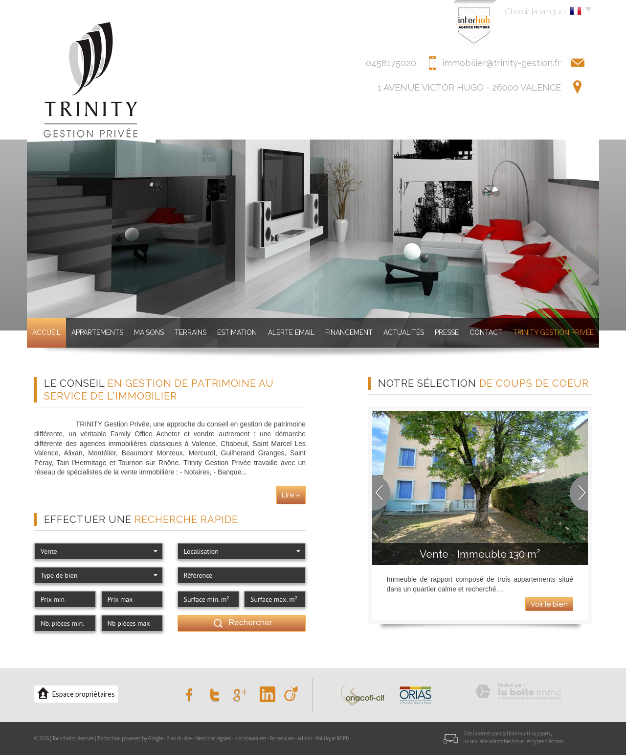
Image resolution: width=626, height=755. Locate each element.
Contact (486, 332)
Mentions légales (213, 738)
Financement (349, 332)
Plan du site (179, 738)
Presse (447, 332)
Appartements (97, 332)
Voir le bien (549, 604)
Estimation (237, 332)
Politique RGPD (332, 738)
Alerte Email (291, 332)
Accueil (46, 332)
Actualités (403, 332)
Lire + (291, 495)
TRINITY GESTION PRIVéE (553, 332)
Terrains (190, 332)
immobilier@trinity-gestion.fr (501, 63)
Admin (304, 738)
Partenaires (281, 738)
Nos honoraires (250, 738)
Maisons (149, 332)
